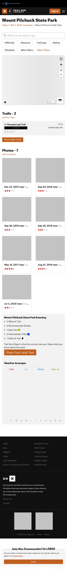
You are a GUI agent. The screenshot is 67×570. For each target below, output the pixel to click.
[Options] (60, 100)
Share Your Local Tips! (20, 352)
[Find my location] (61, 64)
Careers (6, 503)
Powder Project (40, 460)
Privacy (47, 534)
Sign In (54, 11)
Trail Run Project (41, 456)
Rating (56, 42)
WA (12, 25)
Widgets (6, 452)
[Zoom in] (61, 70)
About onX (7, 499)
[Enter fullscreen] (61, 59)
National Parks (40, 465)
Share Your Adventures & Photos (16, 465)
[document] (33, 558)
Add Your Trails (8, 117)
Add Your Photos (9, 154)
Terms (39, 534)
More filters (27, 49)
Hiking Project (40, 452)
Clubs (5, 456)
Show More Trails (12, 139)
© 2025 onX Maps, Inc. (26, 534)
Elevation (10, 49)
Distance (25, 42)
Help (5, 448)
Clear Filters (43, 49)
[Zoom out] (61, 74)
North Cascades (24, 25)
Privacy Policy (18, 556)
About (5, 443)
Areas (5, 25)
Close (33, 561)
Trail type (41, 42)
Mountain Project (41, 443)
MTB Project (39, 448)
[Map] (33, 80)
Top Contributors (10, 460)
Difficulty (9, 42)
